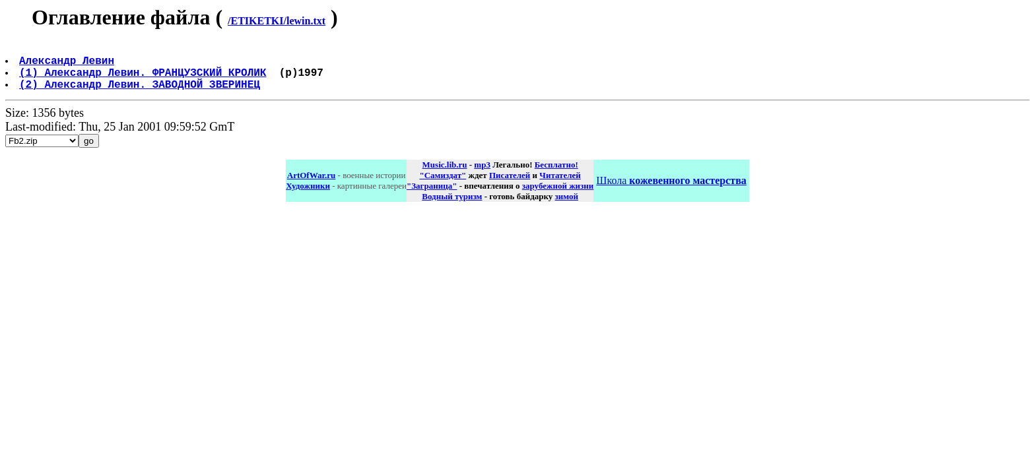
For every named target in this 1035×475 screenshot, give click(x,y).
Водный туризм (452, 207)
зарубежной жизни (558, 196)
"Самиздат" (442, 186)
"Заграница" (432, 196)
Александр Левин (68, 65)
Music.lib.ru (444, 175)
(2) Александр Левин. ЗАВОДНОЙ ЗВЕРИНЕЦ (140, 94)
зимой (566, 207)
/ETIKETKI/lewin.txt (276, 20)
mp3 (482, 175)
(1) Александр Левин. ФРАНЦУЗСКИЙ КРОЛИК (143, 80)
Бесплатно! (556, 175)
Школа (671, 191)
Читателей (559, 186)
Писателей (509, 186)
